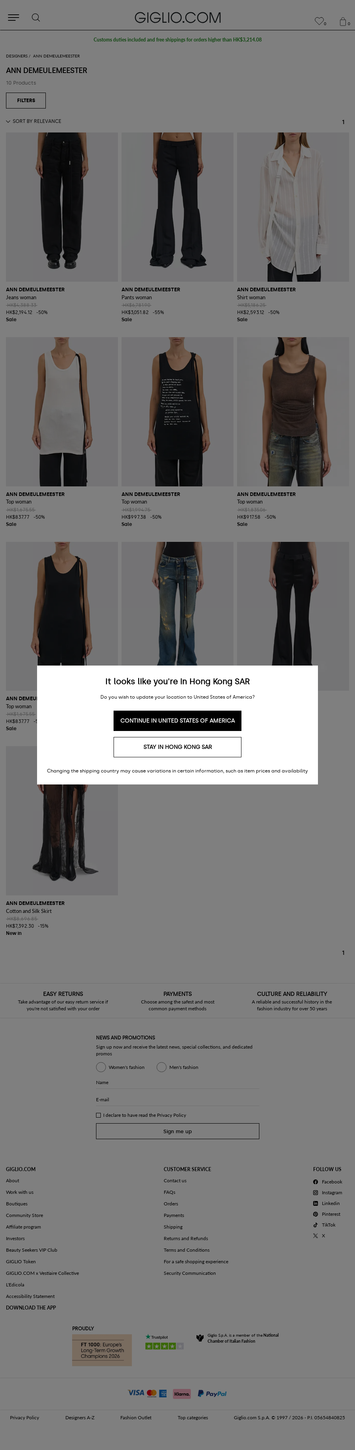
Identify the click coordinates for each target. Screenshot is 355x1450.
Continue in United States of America (177, 720)
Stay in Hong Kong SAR (177, 747)
